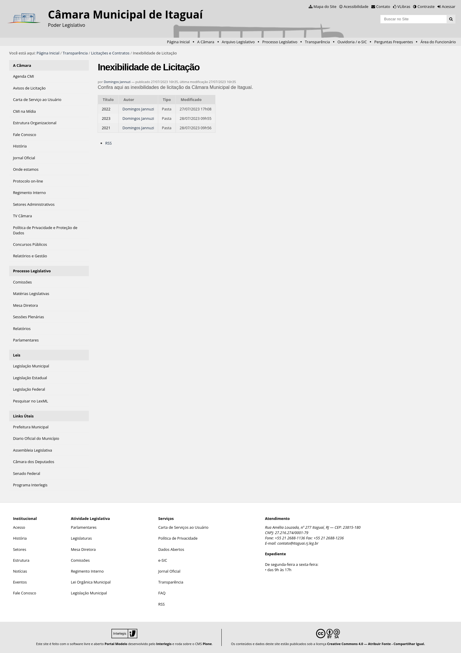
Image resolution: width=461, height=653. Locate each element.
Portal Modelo (116, 644)
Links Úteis (23, 416)
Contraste (426, 6)
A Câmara (205, 41)
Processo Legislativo (280, 41)
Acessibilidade (356, 6)
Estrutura (21, 560)
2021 (106, 127)
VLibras (403, 6)
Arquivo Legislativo (238, 41)
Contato (383, 6)
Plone (207, 644)
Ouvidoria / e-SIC (352, 41)
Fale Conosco (24, 593)
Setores (19, 549)
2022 (106, 109)
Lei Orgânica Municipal (91, 582)
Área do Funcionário (438, 41)
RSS (108, 143)
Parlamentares (83, 527)
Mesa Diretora (83, 549)
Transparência (317, 41)
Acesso (19, 527)
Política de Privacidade (178, 538)
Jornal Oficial (169, 571)
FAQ (162, 593)
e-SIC (162, 560)
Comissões (80, 560)
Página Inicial (178, 41)
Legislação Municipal (89, 593)
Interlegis (163, 644)
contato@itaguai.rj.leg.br (297, 543)
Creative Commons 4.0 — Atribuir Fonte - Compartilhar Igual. (376, 644)
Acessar (448, 6)
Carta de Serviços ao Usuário (183, 527)
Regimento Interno (87, 571)
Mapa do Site (324, 6)
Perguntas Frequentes (393, 41)
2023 (106, 118)
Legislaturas (81, 538)
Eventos (20, 582)
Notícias (20, 571)
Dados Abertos (171, 549)
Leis (16, 355)
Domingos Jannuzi (117, 81)
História (20, 538)
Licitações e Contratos (110, 53)
